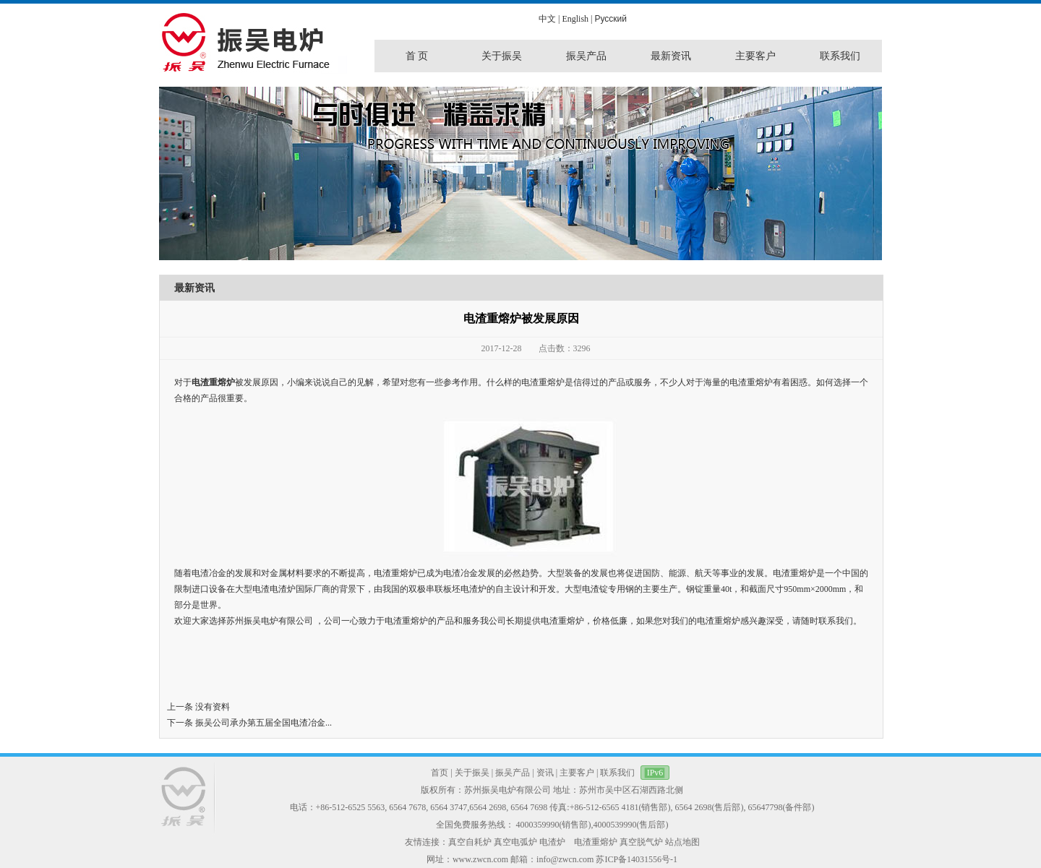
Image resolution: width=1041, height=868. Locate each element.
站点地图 (682, 842)
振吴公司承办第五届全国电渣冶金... (263, 723)
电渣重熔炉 (213, 382)
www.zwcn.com (480, 859)
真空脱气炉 (641, 842)
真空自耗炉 (470, 842)
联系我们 (617, 773)
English (575, 19)
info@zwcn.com (565, 859)
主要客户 (577, 773)
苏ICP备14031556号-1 (636, 859)
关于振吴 (472, 773)
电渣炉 (552, 842)
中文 (547, 19)
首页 (439, 773)
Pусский (610, 19)
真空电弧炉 (515, 842)
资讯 (545, 773)
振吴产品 (512, 773)
